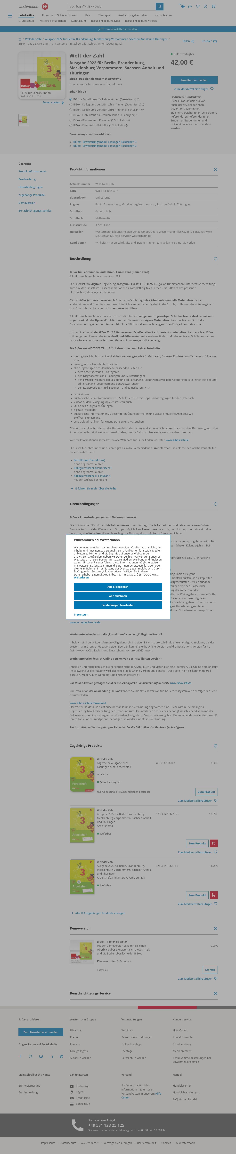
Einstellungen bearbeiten (118, 605)
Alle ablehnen (118, 596)
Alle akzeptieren (118, 587)
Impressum (81, 614)
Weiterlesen (81, 577)
